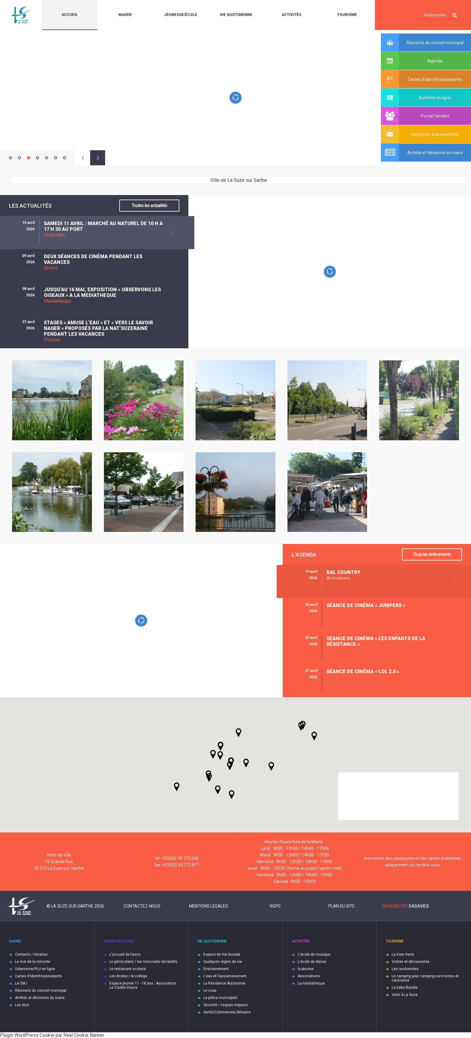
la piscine (306, 969)
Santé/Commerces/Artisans (227, 1012)
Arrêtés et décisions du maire (40, 998)
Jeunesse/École (180, 15)
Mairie (125, 15)
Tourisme (347, 15)
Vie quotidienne (236, 15)
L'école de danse (312, 962)
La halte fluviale (405, 987)
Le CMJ (21, 983)
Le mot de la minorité (32, 962)
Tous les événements (432, 554)
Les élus (22, 1005)
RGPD (275, 906)
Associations (309, 976)
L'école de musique (314, 954)
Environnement (216, 969)
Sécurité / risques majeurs (225, 1005)
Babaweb (419, 906)
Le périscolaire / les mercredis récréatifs (143, 962)
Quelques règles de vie (222, 962)
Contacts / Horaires (31, 954)
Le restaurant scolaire (127, 969)
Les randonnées (405, 969)
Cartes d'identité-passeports (38, 976)
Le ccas (210, 990)
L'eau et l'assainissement (225, 976)
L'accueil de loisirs (125, 954)
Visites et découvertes (411, 962)
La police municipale (220, 998)
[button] (246, 763)
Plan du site (341, 906)
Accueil (70, 15)
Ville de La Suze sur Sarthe (238, 180)
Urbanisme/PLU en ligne (35, 969)
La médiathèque (311, 983)
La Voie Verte (403, 954)
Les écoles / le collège (128, 976)
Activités (291, 15)
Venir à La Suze (405, 995)
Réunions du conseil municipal (40, 990)
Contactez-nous (141, 906)
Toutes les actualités (149, 205)
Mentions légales (208, 906)
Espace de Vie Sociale (221, 954)
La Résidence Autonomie (224, 983)
